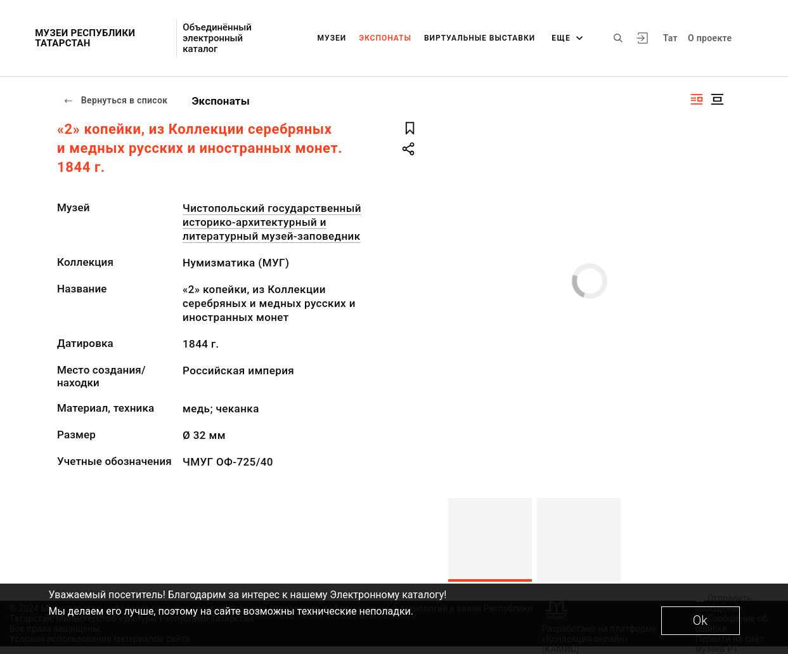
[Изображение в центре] (717, 99)
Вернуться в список (115, 100)
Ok (700, 620)
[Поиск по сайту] (618, 38)
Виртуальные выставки (479, 38)
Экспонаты (385, 38)
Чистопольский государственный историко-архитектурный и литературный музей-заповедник (272, 222)
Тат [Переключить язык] (670, 38)
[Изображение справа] (697, 99)
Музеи (332, 38)
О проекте (710, 38)
